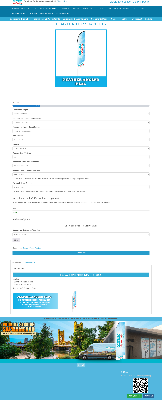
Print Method (18, 136)
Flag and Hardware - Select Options (26, 127)
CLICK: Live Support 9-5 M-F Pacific (129, 1)
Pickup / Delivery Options (22, 183)
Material (16, 144)
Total (14, 208)
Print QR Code (135, 396)
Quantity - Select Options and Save (26, 170)
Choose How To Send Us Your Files (26, 230)
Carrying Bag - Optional (22, 153)
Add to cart (80, 253)
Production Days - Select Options (26, 162)
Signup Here (62, 1)
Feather (38, 248)
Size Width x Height (20, 110)
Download (148, 396)
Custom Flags (28, 248)
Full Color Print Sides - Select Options (27, 118)
